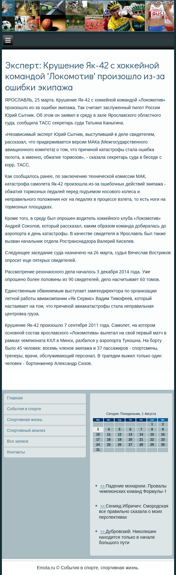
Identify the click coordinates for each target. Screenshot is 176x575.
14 (141, 434)
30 (163, 444)
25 (108, 444)
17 (98, 439)
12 (119, 434)
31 (98, 450)
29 (152, 444)
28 (141, 444)
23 (163, 439)
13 (130, 434)
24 (98, 444)
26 (119, 444)
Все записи (17, 441)
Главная (15, 398)
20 (130, 439)
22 (152, 439)
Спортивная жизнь (24, 420)
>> (103, 486)
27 (130, 444)
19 (119, 439)
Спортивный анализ (26, 430)
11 (108, 434)
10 (98, 434)
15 (152, 434)
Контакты (16, 452)
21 (141, 439)
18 (108, 439)
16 (163, 434)
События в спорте (24, 409)
